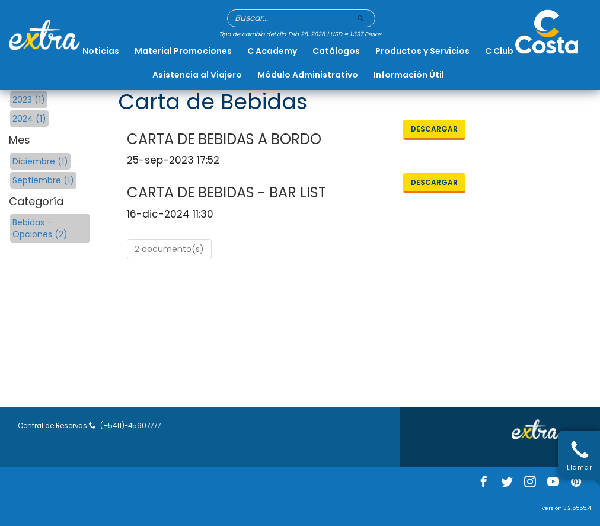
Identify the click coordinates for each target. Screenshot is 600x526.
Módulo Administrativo (307, 75)
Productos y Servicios (422, 51)
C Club (499, 51)
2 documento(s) (169, 249)
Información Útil (409, 75)
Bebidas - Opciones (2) (40, 228)
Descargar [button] (434, 129)
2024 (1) (29, 119)
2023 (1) (28, 100)
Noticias (100, 51)
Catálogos (336, 51)
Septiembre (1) (43, 180)
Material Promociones (183, 51)
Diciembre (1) (40, 161)
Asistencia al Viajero (197, 75)
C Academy (272, 51)
